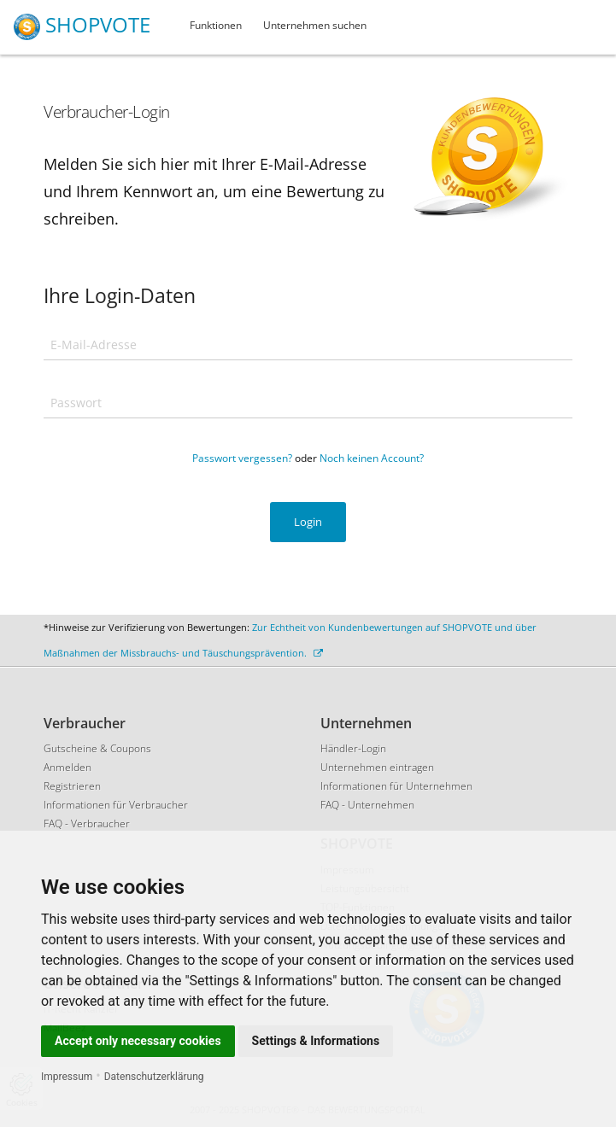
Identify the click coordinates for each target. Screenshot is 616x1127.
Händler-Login (353, 748)
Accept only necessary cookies (138, 1041)
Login (308, 521)
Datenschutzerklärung (154, 1077)
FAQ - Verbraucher (87, 823)
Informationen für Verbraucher (116, 804)
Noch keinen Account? (372, 458)
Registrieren (72, 786)
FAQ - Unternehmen (367, 804)
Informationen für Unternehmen (396, 786)
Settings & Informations (316, 1041)
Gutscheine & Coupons (97, 748)
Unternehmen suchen (315, 25)
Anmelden (67, 767)
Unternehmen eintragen (377, 767)
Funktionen (216, 25)
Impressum (66, 1077)
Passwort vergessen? (242, 458)
